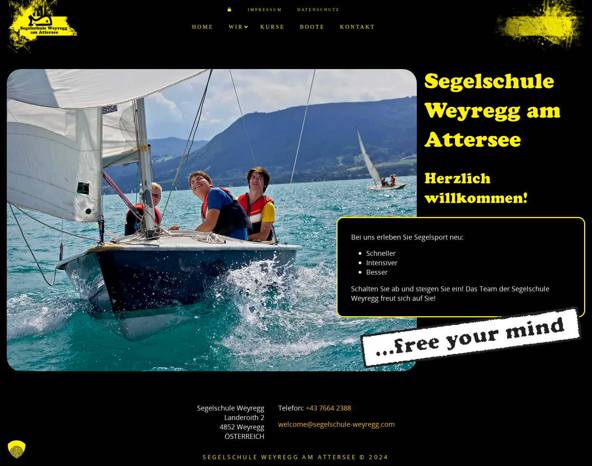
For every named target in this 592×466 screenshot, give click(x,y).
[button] (16, 449)
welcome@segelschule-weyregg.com (336, 424)
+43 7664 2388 (328, 407)
